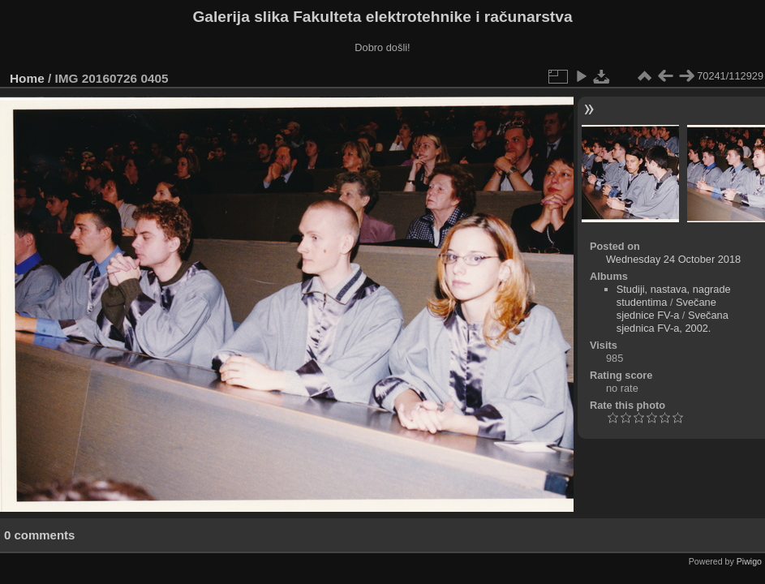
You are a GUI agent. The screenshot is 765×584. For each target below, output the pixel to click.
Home (27, 78)
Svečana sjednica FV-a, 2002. (672, 321)
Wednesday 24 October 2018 (673, 259)
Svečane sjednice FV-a (666, 308)
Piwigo (749, 561)
